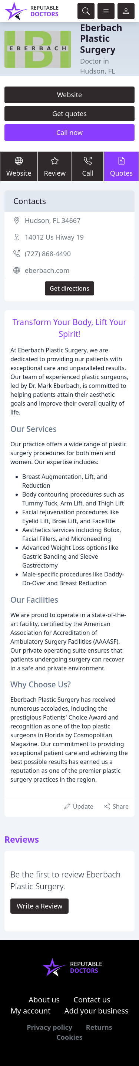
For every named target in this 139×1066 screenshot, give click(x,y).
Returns (99, 1027)
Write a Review (39, 905)
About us (44, 1000)
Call (87, 166)
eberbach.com (47, 270)
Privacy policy (49, 1027)
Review (55, 166)
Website (69, 94)
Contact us (91, 1000)
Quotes (121, 166)
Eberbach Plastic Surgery (101, 38)
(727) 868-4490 (48, 253)
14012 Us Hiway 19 (54, 237)
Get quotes (69, 113)
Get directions (69, 288)
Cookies (69, 1037)
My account (30, 1011)
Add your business (96, 1011)
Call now (69, 132)
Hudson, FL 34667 (53, 220)
